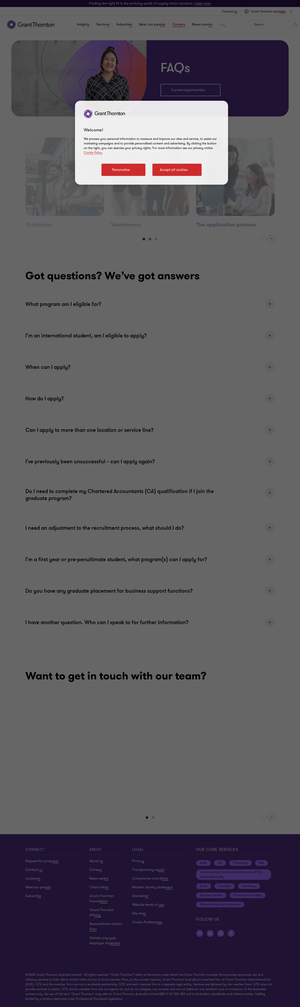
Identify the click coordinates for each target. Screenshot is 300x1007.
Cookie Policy (93, 153)
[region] (151, 143)
